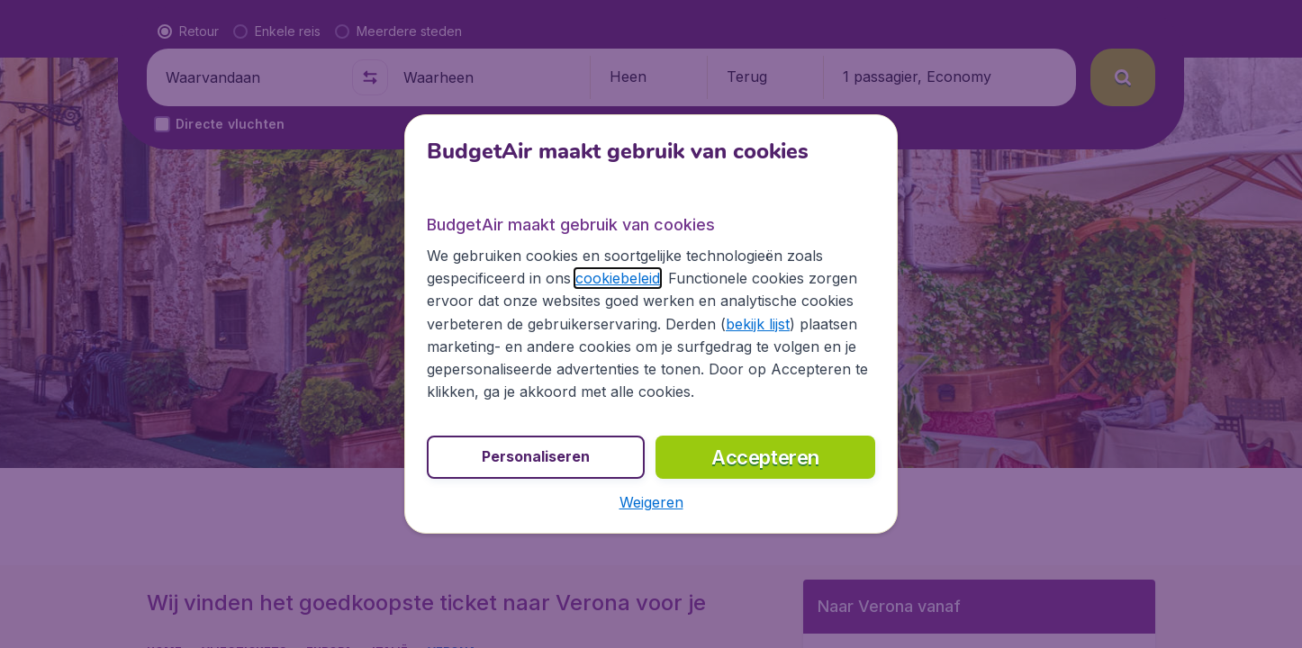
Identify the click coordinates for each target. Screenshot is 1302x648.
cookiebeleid (617, 278)
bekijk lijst (758, 324)
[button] (651, 502)
